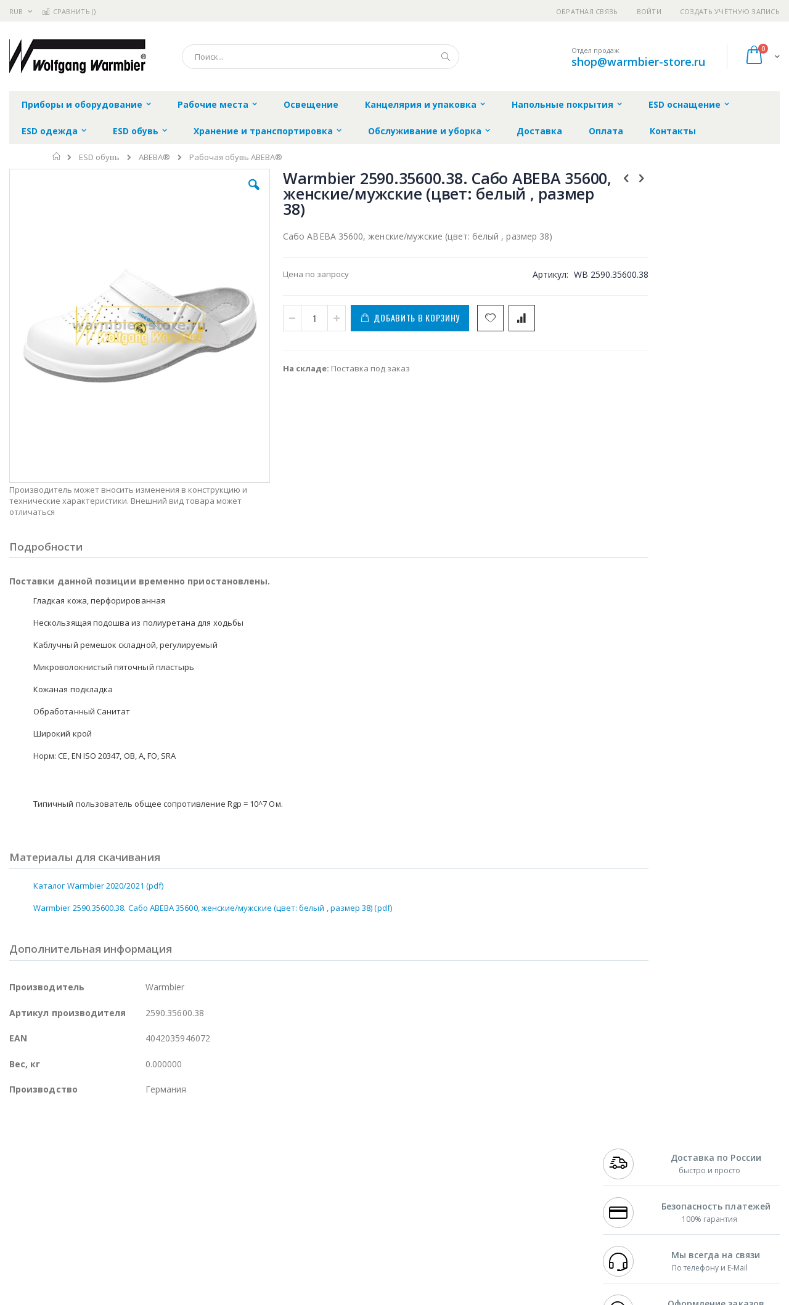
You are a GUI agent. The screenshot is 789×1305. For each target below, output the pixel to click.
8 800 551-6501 (633, 1173)
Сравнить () (68, 11)
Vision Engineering (43, 1197)
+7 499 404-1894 (630, 1138)
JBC (79, 1138)
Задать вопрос (302, 1221)
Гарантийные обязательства (330, 1138)
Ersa (53, 1138)
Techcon (114, 1221)
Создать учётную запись (730, 11)
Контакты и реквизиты (515, 1138)
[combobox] (320, 56)
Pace (106, 1138)
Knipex (70, 1245)
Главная (57, 156)
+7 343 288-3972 (630, 1162)
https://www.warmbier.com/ (224, 1296)
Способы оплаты (503, 1186)
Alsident (178, 1138)
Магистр (194, 1149)
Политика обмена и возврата (331, 1162)
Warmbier (68, 1221)
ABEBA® (154, 157)
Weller (139, 1138)
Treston (23, 1221)
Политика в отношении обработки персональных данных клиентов (341, 1192)
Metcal (103, 1149)
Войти (649, 11)
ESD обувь (99, 157)
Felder (108, 1173)
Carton (147, 1197)
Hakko (21, 1138)
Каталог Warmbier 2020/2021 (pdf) (98, 807)
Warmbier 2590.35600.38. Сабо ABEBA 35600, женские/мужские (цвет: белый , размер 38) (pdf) (212, 829)
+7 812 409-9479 (630, 1149)
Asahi (142, 1173)
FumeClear (59, 1149)
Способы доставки (506, 1162)
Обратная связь (587, 11)
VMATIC (156, 1221)
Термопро (146, 1149)
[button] (229, 194)
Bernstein (27, 1245)
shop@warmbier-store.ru (638, 61)
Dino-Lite (106, 1197)
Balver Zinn (30, 1173)
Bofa (18, 1149)
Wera (105, 1245)
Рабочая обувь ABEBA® (235, 157)
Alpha (74, 1173)
